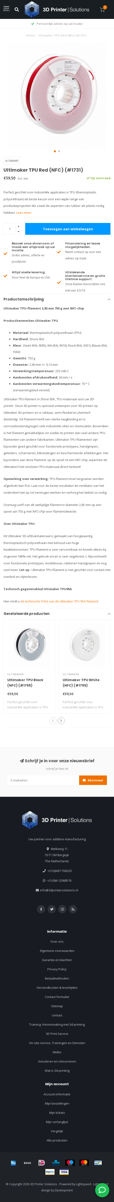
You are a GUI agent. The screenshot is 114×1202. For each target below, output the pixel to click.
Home (30, 35)
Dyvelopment (64, 1190)
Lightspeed (83, 1184)
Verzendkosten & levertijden (57, 987)
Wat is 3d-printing (57, 1070)
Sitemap (57, 1006)
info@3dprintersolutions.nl (59, 890)
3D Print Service (57, 1034)
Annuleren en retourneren (57, 1061)
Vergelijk (57, 1131)
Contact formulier (57, 997)
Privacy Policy (57, 969)
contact (57, 1015)
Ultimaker (11, 160)
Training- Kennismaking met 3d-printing (57, 1024)
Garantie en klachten (57, 960)
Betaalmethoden (57, 978)
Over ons (57, 941)
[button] (55, 151)
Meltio (57, 1052)
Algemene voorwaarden (57, 951)
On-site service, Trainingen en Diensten (57, 1043)
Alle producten (57, 1140)
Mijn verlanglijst (57, 1122)
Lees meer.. (24, 212)
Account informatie (57, 1094)
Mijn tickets (57, 1113)
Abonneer (93, 780)
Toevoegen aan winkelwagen (68, 229)
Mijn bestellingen (57, 1103)
